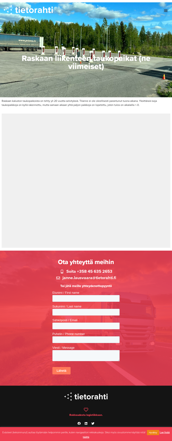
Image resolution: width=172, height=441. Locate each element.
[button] (166, 10)
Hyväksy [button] (153, 432)
